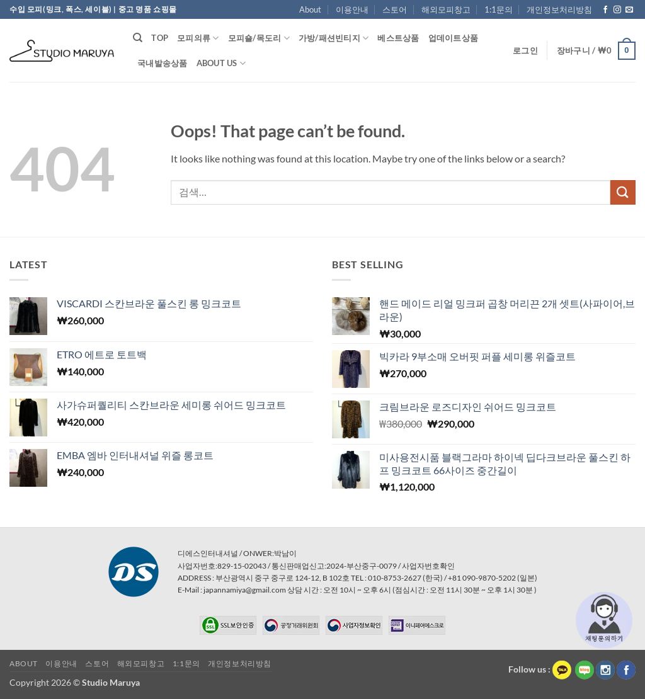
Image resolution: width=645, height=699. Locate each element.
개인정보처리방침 (559, 9)
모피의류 (198, 38)
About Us (221, 63)
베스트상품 (398, 38)
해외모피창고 (446, 9)
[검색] (137, 38)
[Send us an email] (629, 10)
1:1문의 (498, 9)
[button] (525, 50)
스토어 (394, 9)
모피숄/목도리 (259, 38)
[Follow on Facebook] (605, 10)
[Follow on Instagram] (617, 10)
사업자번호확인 (428, 566)
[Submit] (623, 192)
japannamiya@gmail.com (244, 589)
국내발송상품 (162, 63)
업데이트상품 (453, 38)
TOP (159, 38)
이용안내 (352, 9)
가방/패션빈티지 (334, 38)
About (310, 9)
